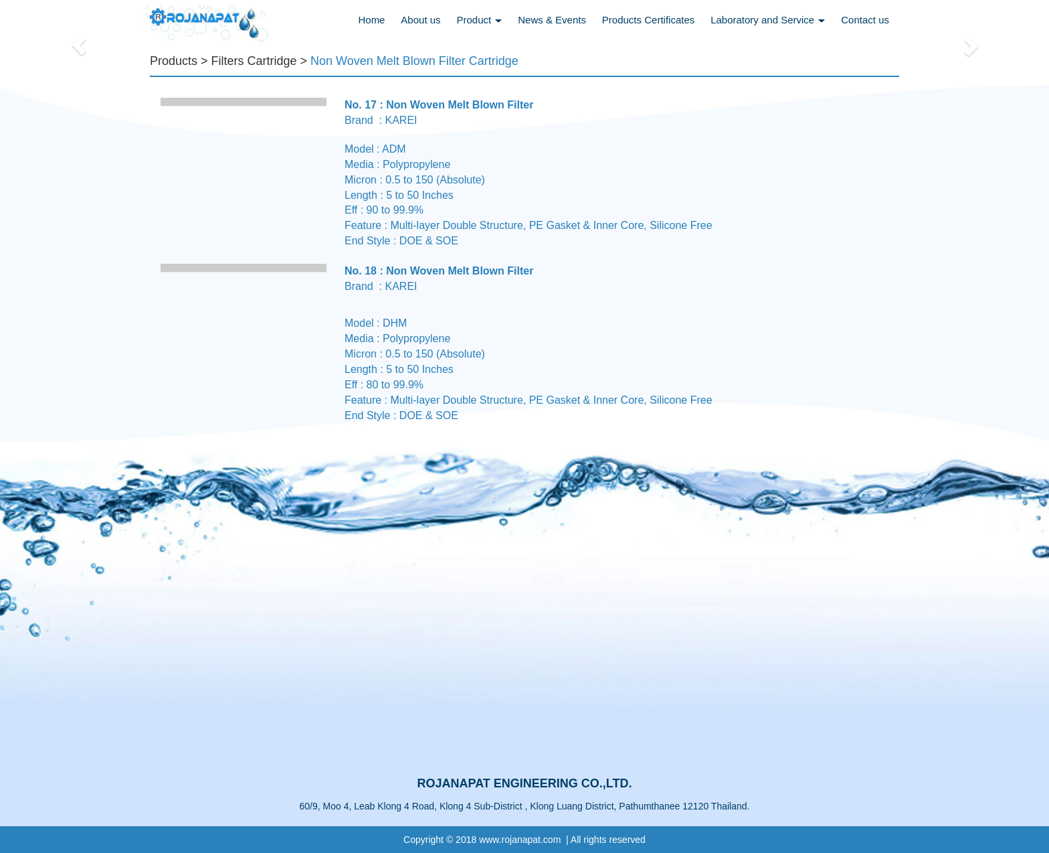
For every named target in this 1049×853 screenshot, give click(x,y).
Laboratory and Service (767, 19)
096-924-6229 (469, 752)
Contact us (865, 19)
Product (479, 19)
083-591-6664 (469, 691)
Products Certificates (648, 19)
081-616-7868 (468, 660)
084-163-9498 (469, 706)
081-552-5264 (470, 737)
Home (371, 19)
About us (420, 19)
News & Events (552, 19)
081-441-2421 (469, 722)
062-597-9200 (468, 629)
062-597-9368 (467, 645)
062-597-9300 (468, 615)
